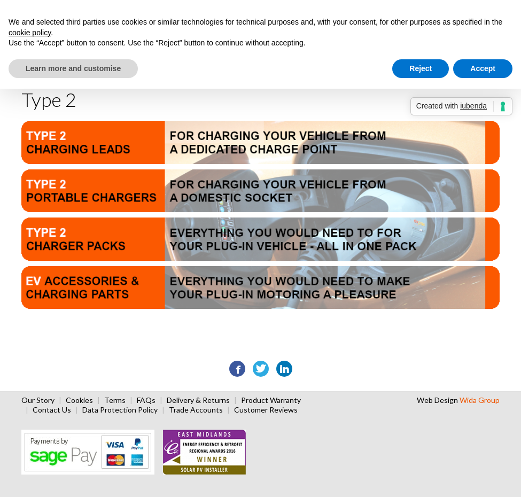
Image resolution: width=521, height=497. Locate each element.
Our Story (38, 400)
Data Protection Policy (120, 409)
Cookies (79, 400)
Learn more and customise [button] (73, 68)
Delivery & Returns (198, 400)
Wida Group (480, 400)
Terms (115, 400)
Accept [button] (482, 68)
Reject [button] (420, 68)
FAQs (146, 400)
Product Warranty (271, 400)
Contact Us (52, 409)
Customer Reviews (266, 409)
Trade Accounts (196, 409)
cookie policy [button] (30, 32)
